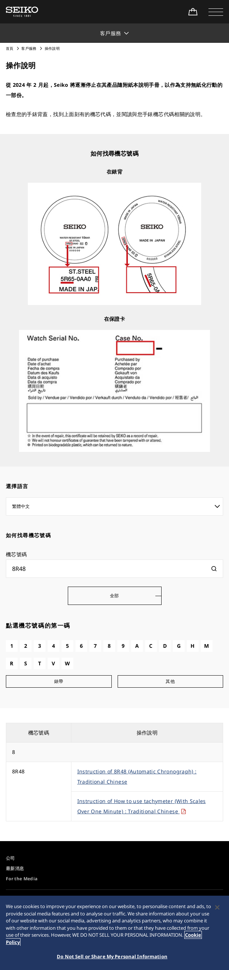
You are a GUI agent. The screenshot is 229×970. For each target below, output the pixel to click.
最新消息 (15, 868)
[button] (216, 11)
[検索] (214, 568)
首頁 (10, 48)
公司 (10, 858)
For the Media (22, 879)
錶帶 (58, 681)
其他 (170, 681)
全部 (114, 595)
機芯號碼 (16, 554)
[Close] (217, 908)
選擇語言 (17, 486)
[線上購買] (193, 11)
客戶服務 (28, 48)
